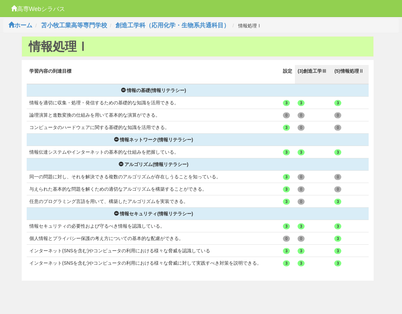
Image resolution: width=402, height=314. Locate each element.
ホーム (20, 25)
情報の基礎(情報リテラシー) (153, 90)
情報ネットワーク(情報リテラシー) (153, 139)
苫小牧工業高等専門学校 (74, 25)
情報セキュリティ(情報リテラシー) (153, 213)
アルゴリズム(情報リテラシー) (153, 164)
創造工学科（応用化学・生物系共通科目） (172, 25)
